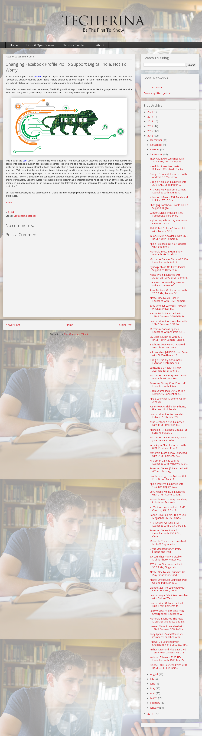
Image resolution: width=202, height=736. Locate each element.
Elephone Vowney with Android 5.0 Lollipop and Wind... (167, 346)
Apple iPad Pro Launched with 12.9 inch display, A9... (167, 485)
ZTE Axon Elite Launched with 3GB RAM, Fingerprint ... (166, 566)
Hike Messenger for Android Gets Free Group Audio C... (168, 477)
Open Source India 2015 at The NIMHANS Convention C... (167, 392)
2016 (150, 131)
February (155, 702)
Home (14, 45)
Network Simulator (75, 45)
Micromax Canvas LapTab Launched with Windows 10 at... (169, 462)
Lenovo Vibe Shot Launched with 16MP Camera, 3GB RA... (168, 323)
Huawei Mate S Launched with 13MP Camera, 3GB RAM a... (167, 628)
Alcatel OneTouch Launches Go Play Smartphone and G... (167, 573)
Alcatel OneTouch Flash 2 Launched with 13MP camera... (168, 299)
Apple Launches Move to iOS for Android (168, 400)
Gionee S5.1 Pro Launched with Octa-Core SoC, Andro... (167, 589)
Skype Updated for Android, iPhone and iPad (165, 550)
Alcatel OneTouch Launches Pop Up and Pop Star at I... (168, 581)
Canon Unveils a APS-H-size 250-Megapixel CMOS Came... (168, 516)
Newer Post (13, 324)
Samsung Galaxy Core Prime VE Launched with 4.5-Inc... (167, 384)
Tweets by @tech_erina (157, 93)
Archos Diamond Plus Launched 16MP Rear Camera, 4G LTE (168, 651)
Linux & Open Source (40, 45)
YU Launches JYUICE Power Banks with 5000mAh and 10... (169, 354)
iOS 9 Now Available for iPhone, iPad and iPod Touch (168, 408)
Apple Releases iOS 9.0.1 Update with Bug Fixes (168, 245)
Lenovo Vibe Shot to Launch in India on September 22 (167, 416)
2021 (150, 112)
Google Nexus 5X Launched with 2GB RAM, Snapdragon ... (168, 183)
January (154, 707)
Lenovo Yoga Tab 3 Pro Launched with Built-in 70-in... (169, 597)
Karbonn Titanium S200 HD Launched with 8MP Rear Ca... (168, 659)
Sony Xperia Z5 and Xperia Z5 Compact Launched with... (166, 635)
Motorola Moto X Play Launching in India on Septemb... (168, 501)
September (156, 154)
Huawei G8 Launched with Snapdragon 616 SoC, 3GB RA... (169, 643)
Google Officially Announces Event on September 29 (166, 361)
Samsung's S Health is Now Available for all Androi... (165, 369)
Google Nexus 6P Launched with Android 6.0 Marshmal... (168, 175)
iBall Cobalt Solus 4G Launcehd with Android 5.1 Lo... (167, 229)
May (153, 688)
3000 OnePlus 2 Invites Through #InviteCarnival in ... (168, 307)
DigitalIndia (19, 216)
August (154, 674)
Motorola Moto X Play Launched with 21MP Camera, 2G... (168, 454)
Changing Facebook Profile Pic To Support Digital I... (169, 206)
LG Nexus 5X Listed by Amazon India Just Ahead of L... (167, 284)
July (152, 678)
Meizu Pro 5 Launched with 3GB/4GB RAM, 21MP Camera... (169, 276)
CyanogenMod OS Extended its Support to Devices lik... (167, 268)
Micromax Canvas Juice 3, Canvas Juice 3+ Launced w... (169, 439)
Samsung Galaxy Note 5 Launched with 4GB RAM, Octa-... (165, 533)
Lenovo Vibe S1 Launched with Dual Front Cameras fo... (167, 604)
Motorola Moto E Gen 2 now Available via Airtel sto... (166, 253)
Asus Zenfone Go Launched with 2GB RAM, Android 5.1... (168, 291)
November (156, 144)
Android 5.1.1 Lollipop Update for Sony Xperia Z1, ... (168, 431)
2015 (150, 135)
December (156, 140)
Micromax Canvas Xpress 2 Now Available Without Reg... (168, 377)
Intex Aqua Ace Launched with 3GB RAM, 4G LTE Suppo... (167, 160)
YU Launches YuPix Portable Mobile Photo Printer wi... (166, 558)
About (100, 45)
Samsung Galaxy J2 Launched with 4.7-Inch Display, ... (169, 470)
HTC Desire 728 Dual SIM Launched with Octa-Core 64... (168, 524)
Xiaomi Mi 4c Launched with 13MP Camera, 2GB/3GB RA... (168, 315)
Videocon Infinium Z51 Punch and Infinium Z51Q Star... (169, 199)
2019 (150, 116)
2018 (150, 121)
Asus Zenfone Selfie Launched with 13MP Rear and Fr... (167, 423)
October (155, 149)
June (153, 683)
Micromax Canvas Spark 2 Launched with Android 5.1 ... (167, 330)
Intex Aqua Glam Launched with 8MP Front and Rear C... (168, 446)
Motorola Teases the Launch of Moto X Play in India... (168, 542)
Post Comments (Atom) (76, 334)
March (154, 698)
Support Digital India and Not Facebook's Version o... (166, 214)
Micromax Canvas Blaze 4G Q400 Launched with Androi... (169, 261)
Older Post (125, 324)
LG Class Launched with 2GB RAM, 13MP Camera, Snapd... (167, 338)
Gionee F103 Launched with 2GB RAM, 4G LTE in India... (168, 666)
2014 (150, 713)
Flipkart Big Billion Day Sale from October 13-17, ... (168, 222)
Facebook (31, 216)
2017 (150, 126)
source (9, 202)
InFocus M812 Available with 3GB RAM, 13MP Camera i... (169, 237)
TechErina (156, 87)
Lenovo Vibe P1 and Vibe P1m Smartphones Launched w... (167, 612)
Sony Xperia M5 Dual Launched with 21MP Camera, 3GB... (167, 493)
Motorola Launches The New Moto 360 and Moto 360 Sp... (167, 620)
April (153, 693)
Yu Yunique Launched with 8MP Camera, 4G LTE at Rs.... (167, 508)
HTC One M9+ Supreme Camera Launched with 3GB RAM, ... (168, 191)
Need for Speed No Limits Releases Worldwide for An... (167, 168)
